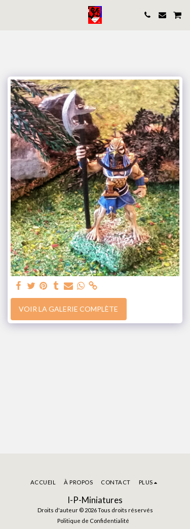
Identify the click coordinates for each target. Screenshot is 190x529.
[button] (11, 14)
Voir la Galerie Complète (68, 309)
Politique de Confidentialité (93, 520)
